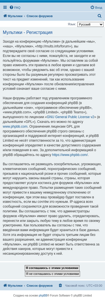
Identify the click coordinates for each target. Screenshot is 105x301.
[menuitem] (14, 7)
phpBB (43, 295)
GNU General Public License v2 (70, 117)
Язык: (72, 24)
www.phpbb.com (15, 126)
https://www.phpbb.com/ (70, 155)
